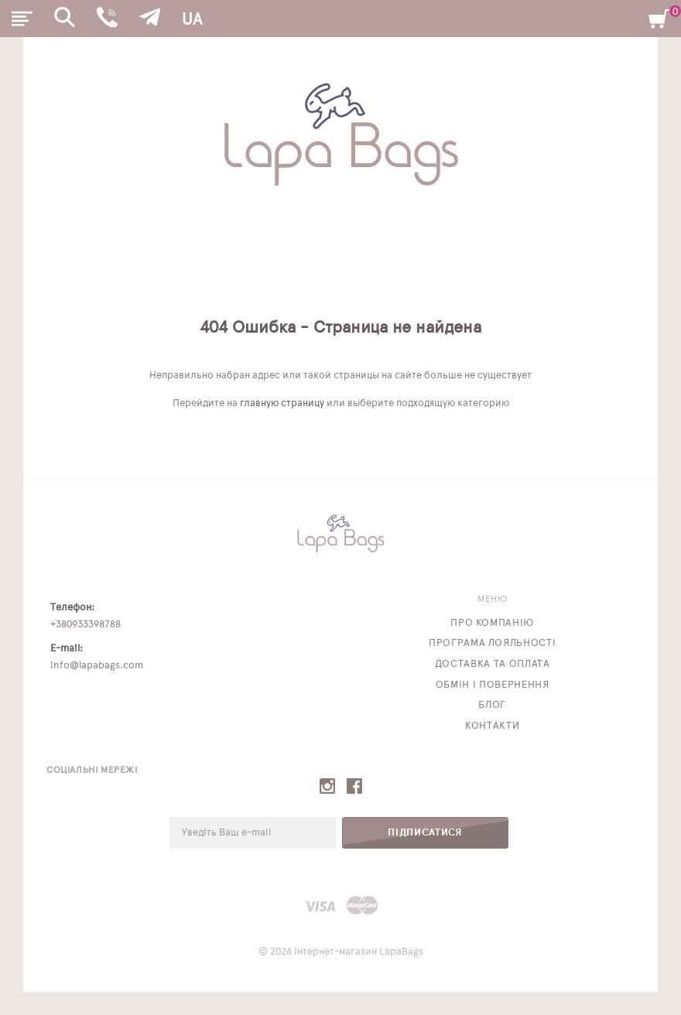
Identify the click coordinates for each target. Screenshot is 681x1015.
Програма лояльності (492, 643)
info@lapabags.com (96, 666)
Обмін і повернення (492, 685)
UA (192, 20)
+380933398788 (85, 625)
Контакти (492, 726)
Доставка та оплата (492, 664)
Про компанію (492, 623)
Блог (492, 705)
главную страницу (282, 403)
